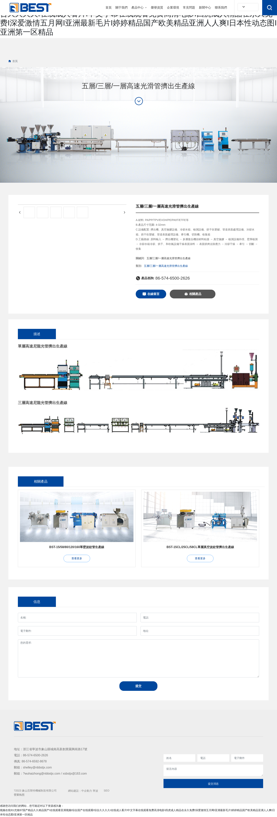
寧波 (95, 790)
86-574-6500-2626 (172, 278)
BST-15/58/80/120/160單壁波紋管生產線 (76, 547)
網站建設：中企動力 (80, 790)
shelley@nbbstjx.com (37, 767)
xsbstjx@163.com (75, 773)
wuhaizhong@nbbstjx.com (42, 773)
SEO (107, 790)
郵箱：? (19, 773)
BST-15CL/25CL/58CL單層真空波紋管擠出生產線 (200, 547)
